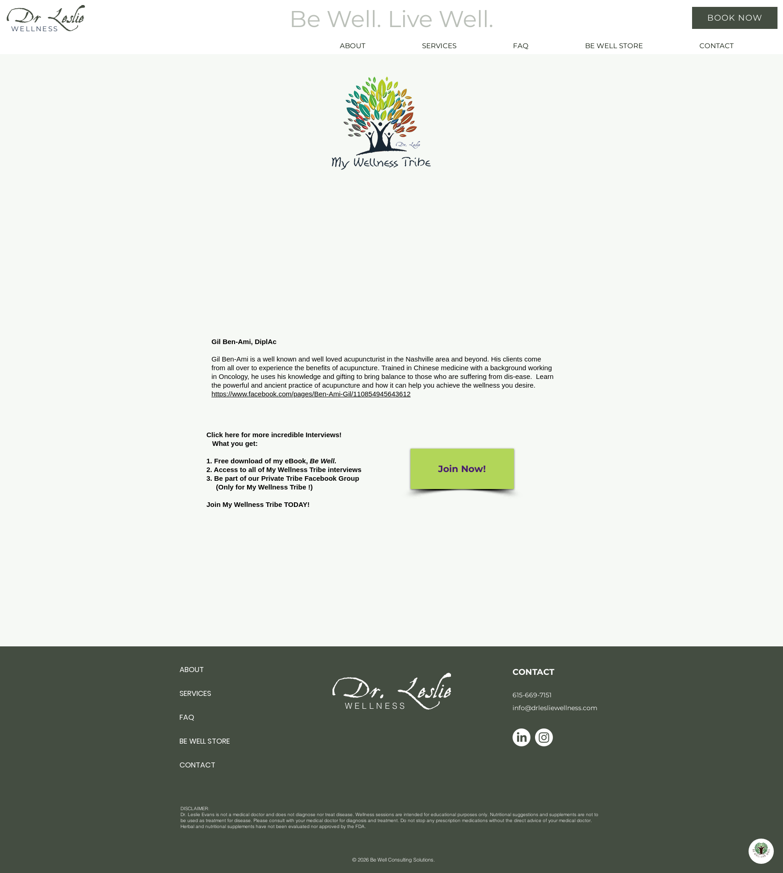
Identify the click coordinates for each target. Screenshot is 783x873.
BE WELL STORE (205, 741)
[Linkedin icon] (521, 737)
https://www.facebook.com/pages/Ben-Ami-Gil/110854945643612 (311, 394)
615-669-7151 (532, 695)
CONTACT (197, 765)
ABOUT (192, 669)
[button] (460, 46)
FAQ (187, 717)
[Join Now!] (462, 469)
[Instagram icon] (544, 737)
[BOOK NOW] (734, 18)
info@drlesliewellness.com (555, 708)
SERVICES (195, 693)
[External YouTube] (381, 251)
